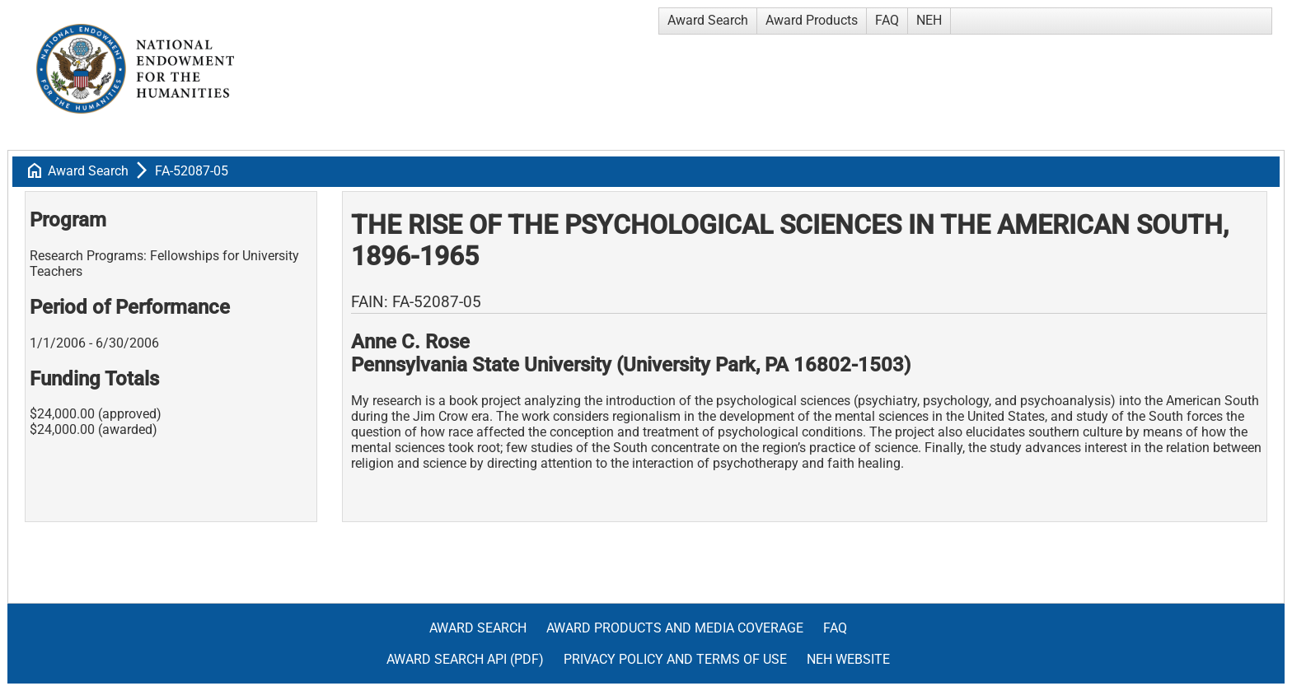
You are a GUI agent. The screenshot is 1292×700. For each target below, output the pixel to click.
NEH (929, 20)
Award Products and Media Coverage (674, 628)
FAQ (887, 20)
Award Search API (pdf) (465, 659)
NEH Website (848, 659)
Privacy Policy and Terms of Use (675, 659)
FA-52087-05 (191, 171)
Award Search (707, 20)
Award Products (811, 20)
